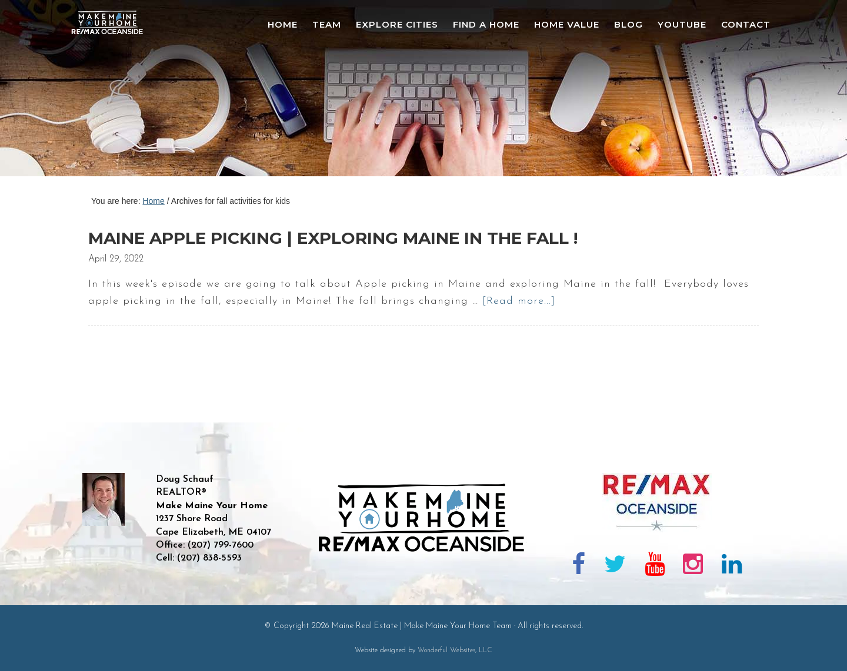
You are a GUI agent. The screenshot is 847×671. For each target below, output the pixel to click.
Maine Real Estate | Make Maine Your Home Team (113, 91)
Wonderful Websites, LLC (455, 650)
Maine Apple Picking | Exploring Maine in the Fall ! (333, 238)
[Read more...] (518, 301)
